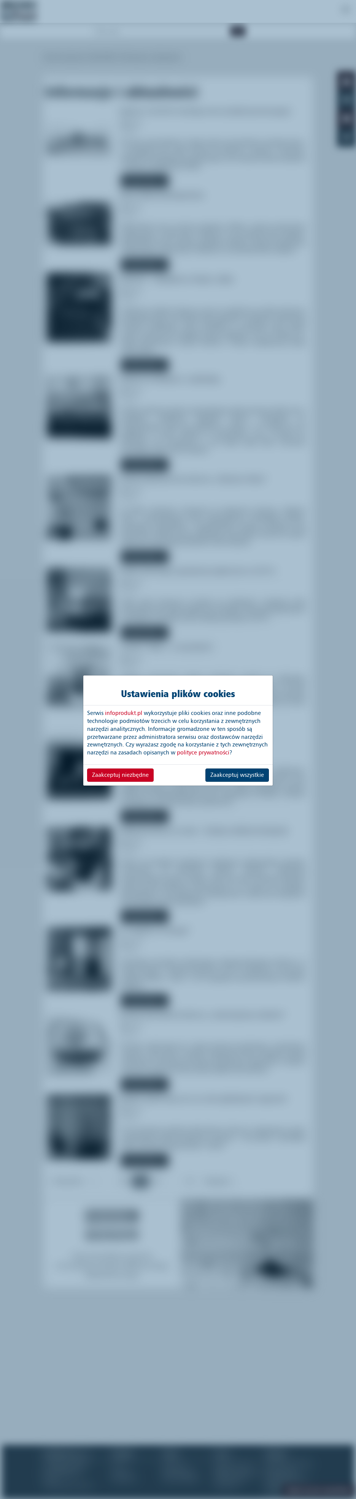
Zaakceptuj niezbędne (120, 775)
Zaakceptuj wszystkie (237, 775)
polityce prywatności (203, 752)
